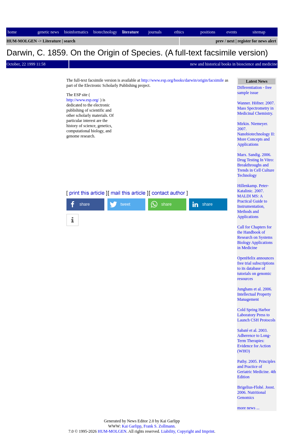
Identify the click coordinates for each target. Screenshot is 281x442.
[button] (85, 204)
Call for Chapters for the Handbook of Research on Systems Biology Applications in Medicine (254, 237)
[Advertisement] (174, 139)
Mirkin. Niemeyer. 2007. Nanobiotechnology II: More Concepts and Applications (256, 134)
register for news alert (257, 41)
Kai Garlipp (132, 426)
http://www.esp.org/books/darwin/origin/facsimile (182, 80)
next (231, 41)
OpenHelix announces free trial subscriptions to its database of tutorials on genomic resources (255, 268)
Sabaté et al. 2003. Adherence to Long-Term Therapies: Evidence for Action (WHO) (254, 340)
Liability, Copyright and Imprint (188, 431)
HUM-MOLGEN (112, 431)
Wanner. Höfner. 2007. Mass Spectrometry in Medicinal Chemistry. (256, 108)
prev (220, 41)
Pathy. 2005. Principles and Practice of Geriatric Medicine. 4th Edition (256, 369)
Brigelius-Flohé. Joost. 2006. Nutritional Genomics (256, 392)
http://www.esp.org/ (82, 99)
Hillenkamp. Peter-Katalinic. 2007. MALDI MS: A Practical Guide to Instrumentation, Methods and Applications (253, 201)
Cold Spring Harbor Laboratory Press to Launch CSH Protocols (256, 314)
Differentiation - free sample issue (254, 90)
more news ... (248, 407)
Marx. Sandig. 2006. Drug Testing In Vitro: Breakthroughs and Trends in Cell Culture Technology (255, 165)
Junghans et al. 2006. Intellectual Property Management (254, 294)
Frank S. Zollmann (159, 426)
